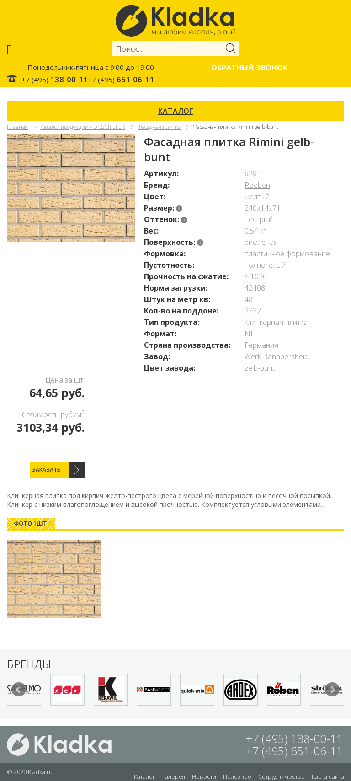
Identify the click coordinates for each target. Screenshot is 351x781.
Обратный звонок (249, 68)
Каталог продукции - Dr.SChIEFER (82, 127)
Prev (18, 689)
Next (332, 689)
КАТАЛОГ (175, 111)
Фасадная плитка (159, 127)
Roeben (257, 185)
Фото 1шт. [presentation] (31, 523)
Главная (17, 127)
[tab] (31, 523)
